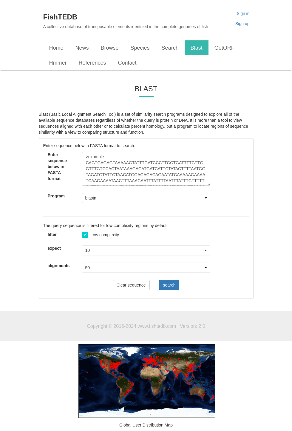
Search (170, 48)
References (92, 63)
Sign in (243, 13)
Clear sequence (131, 285)
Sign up (242, 23)
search (169, 285)
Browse (110, 48)
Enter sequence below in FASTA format (57, 166)
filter (52, 234)
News (82, 48)
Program (56, 196)
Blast (197, 48)
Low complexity (100, 235)
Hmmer (58, 63)
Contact (127, 63)
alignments (59, 265)
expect (54, 248)
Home (56, 48)
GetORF (224, 48)
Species (140, 48)
